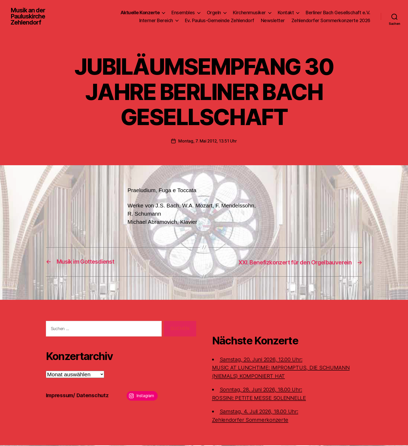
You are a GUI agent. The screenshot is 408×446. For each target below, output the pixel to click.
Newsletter (273, 20)
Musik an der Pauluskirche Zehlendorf (29, 16)
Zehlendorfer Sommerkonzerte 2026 (330, 20)
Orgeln (214, 13)
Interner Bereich (156, 20)
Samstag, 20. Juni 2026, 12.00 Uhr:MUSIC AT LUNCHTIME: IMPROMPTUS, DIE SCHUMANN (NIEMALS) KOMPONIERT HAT (285, 368)
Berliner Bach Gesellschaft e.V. (338, 13)
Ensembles (183, 13)
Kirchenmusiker (249, 13)
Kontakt (286, 13)
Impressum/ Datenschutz (79, 395)
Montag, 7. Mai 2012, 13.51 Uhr (207, 141)
